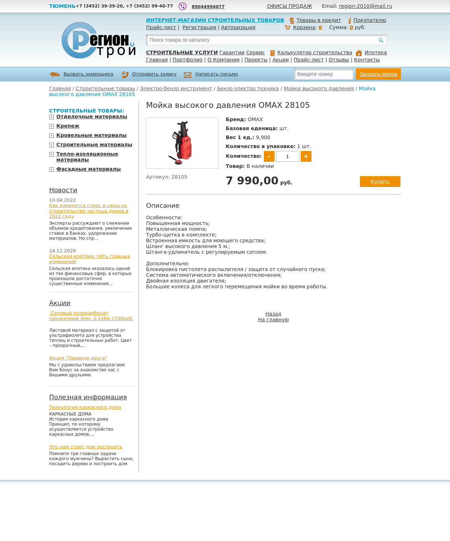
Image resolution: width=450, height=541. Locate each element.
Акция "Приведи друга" (78, 358)
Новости (63, 190)
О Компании (223, 60)
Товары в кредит (315, 20)
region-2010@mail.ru (365, 6)
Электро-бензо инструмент (176, 88)
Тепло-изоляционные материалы (87, 156)
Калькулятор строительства (311, 52)
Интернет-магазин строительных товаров (215, 20)
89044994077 (208, 6)
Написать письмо (211, 75)
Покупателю (366, 20)
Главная (157, 60)
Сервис (255, 52)
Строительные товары (105, 88)
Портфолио (187, 60)
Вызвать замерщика (81, 74)
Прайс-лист (161, 27)
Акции (280, 60)
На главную (273, 319)
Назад (274, 314)
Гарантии (231, 52)
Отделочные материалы (91, 116)
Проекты (255, 60)
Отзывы (339, 60)
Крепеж (67, 126)
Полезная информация (88, 397)
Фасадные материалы (88, 169)
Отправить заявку (149, 74)
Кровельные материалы (91, 135)
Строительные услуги (182, 52)
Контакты (367, 60)
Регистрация (199, 27)
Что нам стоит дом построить (85, 446)
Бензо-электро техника (248, 88)
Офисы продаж (289, 6)
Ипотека (371, 52)
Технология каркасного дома (85, 407)
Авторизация (238, 27)
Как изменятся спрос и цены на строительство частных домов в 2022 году (88, 211)
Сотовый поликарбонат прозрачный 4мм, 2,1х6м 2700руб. (91, 315)
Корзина (304, 27)
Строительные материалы (94, 144)
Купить (380, 181)
